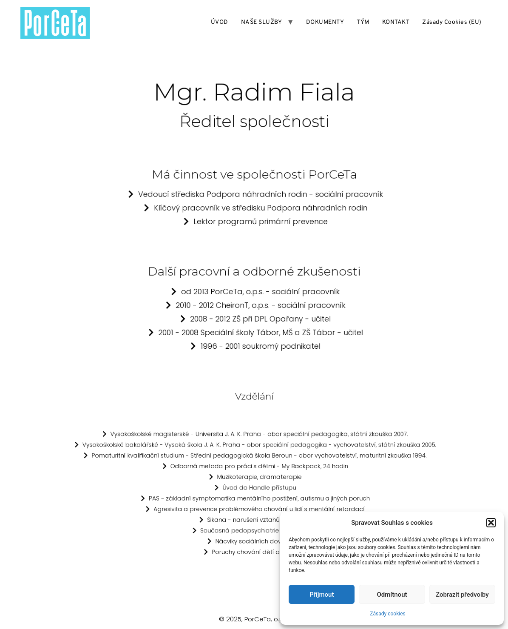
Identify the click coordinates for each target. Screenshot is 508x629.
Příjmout (321, 594)
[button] (491, 522)
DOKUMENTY (325, 22)
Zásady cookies (387, 614)
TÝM (363, 22)
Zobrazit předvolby (462, 594)
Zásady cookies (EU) (452, 22)
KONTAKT (396, 22)
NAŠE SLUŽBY (261, 22)
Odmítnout (392, 594)
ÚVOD (219, 22)
